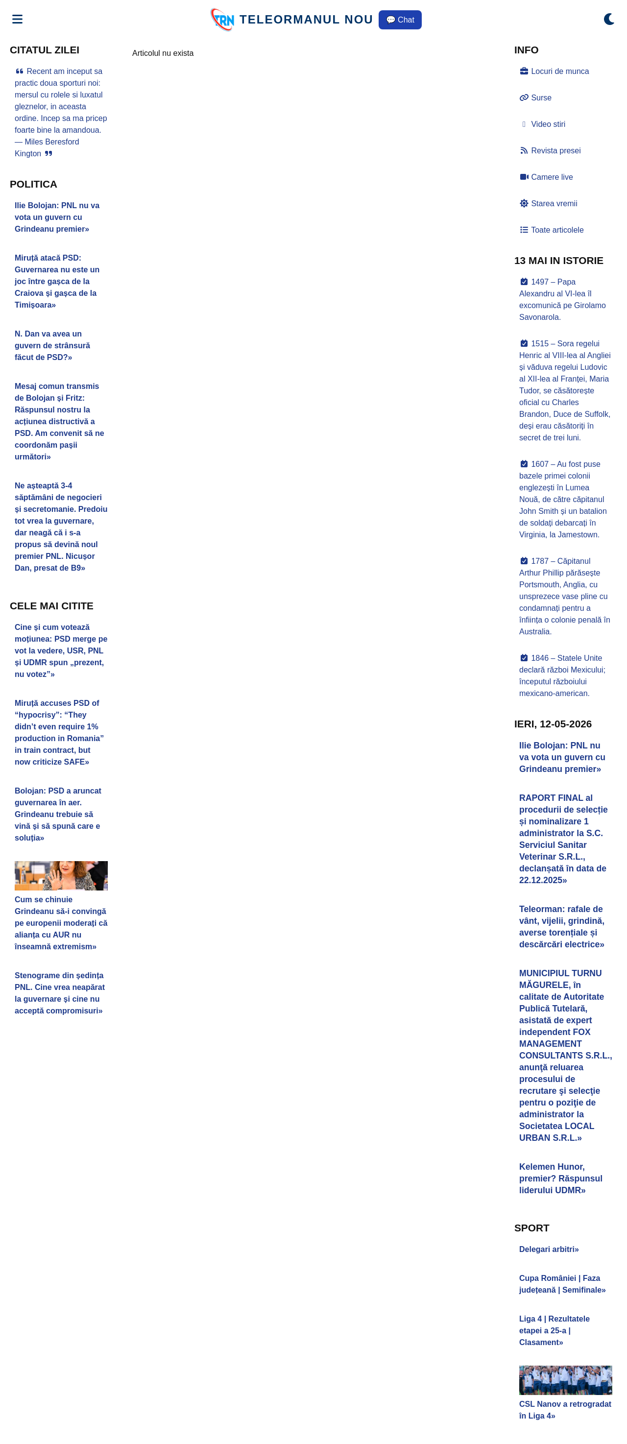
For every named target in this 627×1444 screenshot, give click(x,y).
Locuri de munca (554, 71)
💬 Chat (400, 20)
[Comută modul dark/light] (610, 19)
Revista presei (550, 150)
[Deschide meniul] (17, 19)
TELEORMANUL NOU (307, 19)
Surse (535, 98)
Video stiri (542, 124)
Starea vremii (548, 203)
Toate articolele (551, 230)
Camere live (546, 177)
